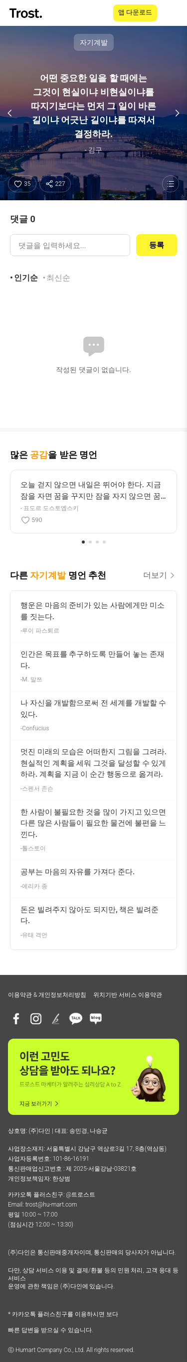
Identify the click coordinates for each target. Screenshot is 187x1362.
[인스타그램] (36, 1019)
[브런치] (56, 1019)
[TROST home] (26, 13)
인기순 (26, 277)
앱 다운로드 (135, 12)
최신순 (58, 277)
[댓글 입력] (70, 245)
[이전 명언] (10, 113)
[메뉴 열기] (173, 13)
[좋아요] (22, 183)
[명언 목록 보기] (170, 183)
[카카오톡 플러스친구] (76, 1019)
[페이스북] (16, 1019)
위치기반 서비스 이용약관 (127, 994)
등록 (156, 245)
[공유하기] (55, 183)
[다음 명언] (177, 113)
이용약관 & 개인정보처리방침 (47, 994)
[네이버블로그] (96, 1019)
